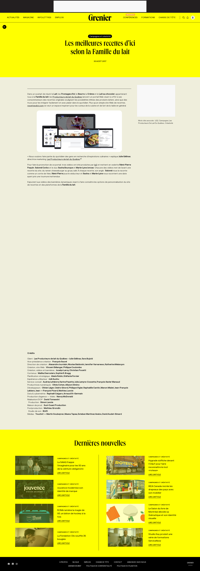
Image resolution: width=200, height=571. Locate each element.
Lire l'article (63, 473)
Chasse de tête (167, 17)
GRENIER (190, 563)
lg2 (95, 165)
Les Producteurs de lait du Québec (64, 159)
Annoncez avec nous (136, 562)
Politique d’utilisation (126, 566)
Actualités (13, 17)
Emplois (59, 17)
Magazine (28, 17)
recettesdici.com (35, 106)
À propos (63, 562)
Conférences (130, 17)
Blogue (75, 562)
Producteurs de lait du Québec (67, 97)
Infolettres (44, 17)
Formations (148, 17)
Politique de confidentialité (98, 566)
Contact (117, 562)
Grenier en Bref (74, 566)
